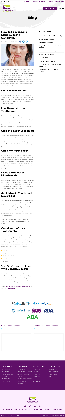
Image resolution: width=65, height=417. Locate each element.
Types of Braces (22, 381)
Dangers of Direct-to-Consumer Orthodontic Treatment (50, 46)
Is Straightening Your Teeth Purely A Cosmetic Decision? (50, 70)
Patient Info (39, 367)
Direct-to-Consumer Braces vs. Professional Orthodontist (50, 65)
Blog (50, 376)
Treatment (23, 367)
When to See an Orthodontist (46, 39)
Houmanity (61, 415)
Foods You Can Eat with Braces (47, 61)
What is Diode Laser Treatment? (47, 54)
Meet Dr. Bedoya (6, 369)
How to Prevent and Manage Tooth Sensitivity (18, 286)
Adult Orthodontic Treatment (25, 378)
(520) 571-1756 (42, 1)
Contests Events (37, 379)
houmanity (5, 41)
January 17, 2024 (13, 41)
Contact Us (54, 367)
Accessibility (46, 415)
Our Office (7, 367)
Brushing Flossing (37, 381)
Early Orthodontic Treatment (46, 42)
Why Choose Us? (6, 381)
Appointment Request (54, 369)
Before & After (36, 369)
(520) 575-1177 (60, 1)
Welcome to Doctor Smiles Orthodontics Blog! (50, 36)
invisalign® (20, 383)
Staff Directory (5, 371)
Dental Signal (11, 288)
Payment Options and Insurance (7, 375)
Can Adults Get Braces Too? (46, 57)
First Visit (35, 371)
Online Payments (53, 374)
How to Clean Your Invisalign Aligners (48, 51)
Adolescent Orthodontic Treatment (24, 375)
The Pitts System (22, 369)
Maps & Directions (53, 371)
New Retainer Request (54, 379)
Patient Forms (36, 374)
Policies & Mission (6, 378)
